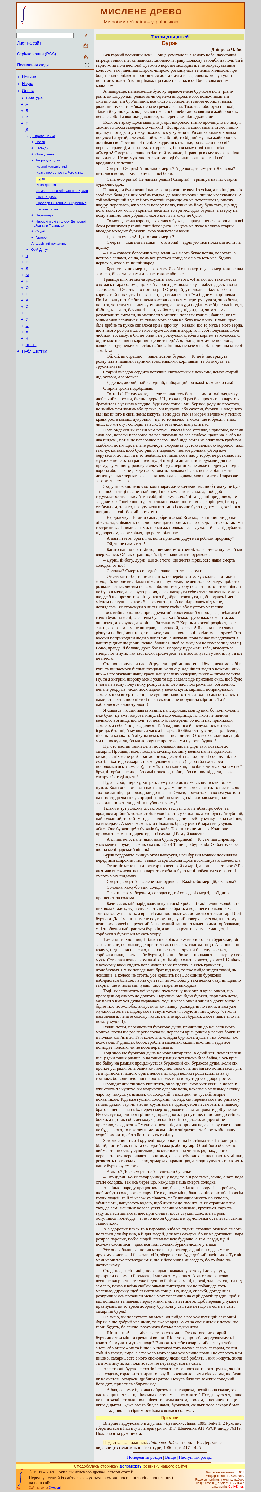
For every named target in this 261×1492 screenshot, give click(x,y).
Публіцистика (34, 380)
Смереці (54, 1487)
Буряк (40, 189)
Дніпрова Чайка (42, 143)
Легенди (41, 156)
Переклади (44, 229)
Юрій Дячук (39, 266)
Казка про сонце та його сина (59, 183)
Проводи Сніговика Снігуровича (61, 216)
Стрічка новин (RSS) (36, 54)
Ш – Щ (31, 373)
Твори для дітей (47, 170)
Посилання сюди (33, 65)
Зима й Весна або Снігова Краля (62, 203)
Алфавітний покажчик (48, 259)
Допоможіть (131, 1466)
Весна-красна (47, 223)
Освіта (28, 93)
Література (32, 100)
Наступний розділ (195, 1457)
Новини (29, 78)
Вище (170, 1457)
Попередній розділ (144, 1457)
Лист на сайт (29, 43)
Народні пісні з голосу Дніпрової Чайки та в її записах (58, 238)
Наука (27, 85)
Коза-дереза (46, 196)
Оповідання (44, 163)
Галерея (41, 253)
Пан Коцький (46, 209)
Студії (40, 246)
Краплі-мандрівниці (51, 176)
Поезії (40, 150)
